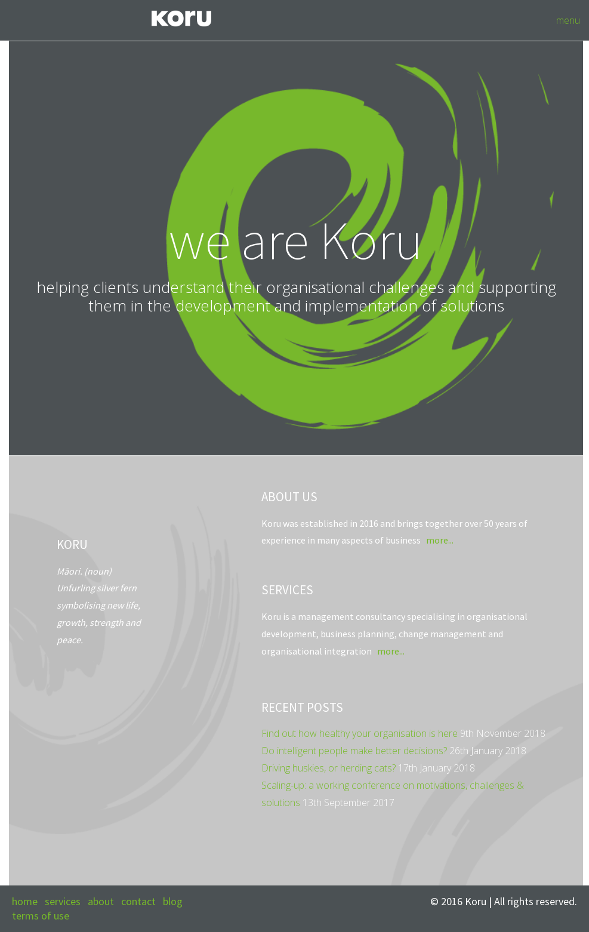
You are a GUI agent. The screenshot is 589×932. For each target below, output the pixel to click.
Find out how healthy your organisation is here (359, 733)
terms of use (40, 915)
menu (568, 20)
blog (173, 901)
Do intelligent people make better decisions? (354, 750)
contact (138, 901)
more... (439, 540)
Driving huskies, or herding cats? (328, 767)
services (63, 901)
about (101, 901)
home (25, 901)
